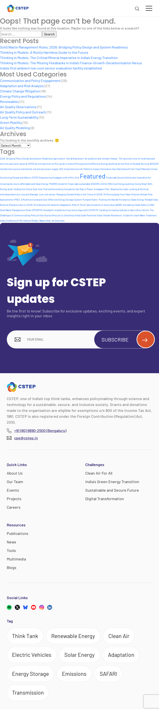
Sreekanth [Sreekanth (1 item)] (48, 210)
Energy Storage (31, 674)
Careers (14, 507)
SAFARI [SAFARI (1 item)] (118, 204)
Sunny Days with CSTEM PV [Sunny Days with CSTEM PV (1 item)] (84, 210)
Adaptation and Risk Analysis (22, 86)
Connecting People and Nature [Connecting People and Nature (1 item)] (15, 177)
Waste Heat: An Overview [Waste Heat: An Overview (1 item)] (52, 220)
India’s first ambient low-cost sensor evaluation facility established (51, 68)
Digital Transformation (104, 498)
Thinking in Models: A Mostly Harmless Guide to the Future (44, 52)
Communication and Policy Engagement (30, 80)
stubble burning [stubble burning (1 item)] (63, 210)
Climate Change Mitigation (20, 91)
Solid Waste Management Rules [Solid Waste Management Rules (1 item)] (15, 210)
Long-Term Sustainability (19, 117)
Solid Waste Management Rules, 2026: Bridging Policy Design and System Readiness (64, 47)
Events (13, 490)
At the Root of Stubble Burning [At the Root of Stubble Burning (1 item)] (133, 163)
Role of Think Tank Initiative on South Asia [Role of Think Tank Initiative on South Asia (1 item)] (93, 204)
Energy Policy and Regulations (23, 96)
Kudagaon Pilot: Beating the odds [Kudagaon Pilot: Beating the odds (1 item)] (111, 189)
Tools (11, 550)
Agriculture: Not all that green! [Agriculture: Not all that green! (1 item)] (68, 158)
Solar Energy (81, 655)
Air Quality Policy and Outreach (23, 112)
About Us (15, 473)
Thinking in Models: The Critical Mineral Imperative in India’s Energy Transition (59, 57)
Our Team (15, 481)
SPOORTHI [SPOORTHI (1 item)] (37, 210)
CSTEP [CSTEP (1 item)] (35, 177)
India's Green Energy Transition (112, 481)
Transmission (28, 693)
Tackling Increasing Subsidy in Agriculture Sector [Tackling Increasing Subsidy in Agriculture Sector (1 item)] (124, 210)
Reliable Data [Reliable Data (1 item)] (151, 199)
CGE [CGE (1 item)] (61, 169)
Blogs (11, 567)
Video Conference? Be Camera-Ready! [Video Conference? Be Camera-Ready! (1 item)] (19, 220)
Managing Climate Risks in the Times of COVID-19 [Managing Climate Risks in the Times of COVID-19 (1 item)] (81, 194)
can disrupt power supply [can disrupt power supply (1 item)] (45, 169)
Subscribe (126, 340)
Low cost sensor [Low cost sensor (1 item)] (47, 194)
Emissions (75, 674)
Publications (17, 533)
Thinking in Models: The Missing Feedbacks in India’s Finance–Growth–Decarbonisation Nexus (71, 63)
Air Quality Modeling (15, 128)
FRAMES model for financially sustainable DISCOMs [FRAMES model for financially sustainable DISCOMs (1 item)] (74, 183)
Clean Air (122, 636)
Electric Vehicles (32, 655)
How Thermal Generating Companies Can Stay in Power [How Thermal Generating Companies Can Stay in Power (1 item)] (65, 189)
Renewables (9, 101)
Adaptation (123, 655)
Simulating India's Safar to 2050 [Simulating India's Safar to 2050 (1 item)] (138, 204)
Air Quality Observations (18, 107)
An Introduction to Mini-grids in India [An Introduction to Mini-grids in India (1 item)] (54, 163)
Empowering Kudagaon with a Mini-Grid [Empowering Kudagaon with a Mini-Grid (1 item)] (59, 177)
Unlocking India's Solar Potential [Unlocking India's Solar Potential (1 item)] (80, 215)
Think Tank (25, 636)
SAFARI (110, 674)
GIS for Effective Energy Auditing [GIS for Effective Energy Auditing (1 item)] (117, 183)
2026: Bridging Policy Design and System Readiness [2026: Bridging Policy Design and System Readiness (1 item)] (26, 158)
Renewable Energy (75, 636)
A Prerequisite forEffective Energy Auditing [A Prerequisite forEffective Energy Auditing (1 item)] (95, 163)
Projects (14, 498)
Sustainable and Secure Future (112, 490)
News (11, 542)
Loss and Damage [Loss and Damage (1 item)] (29, 194)
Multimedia (16, 559)
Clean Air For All (98, 473)
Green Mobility (11, 122)
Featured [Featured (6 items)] (92, 176)
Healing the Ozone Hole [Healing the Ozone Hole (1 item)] (25, 189)
